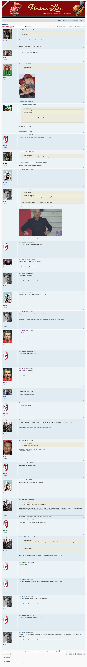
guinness (19, 662)
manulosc (24, 134)
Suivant (82, 651)
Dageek (23, 169)
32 (77, 26)
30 (73, 26)
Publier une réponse (6, 27)
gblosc (23, 440)
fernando (23, 29)
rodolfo (23, 50)
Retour (5, 43)
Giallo (23, 63)
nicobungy (24, 662)
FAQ (70, 20)
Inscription (75, 20)
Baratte (23, 189)
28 (69, 26)
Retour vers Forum (7, 657)
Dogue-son (24, 259)
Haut (83, 47)
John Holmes (24, 104)
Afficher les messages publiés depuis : (31, 651)
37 (84, 26)
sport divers (6, 24)
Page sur (62, 26)
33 (79, 26)
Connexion (82, 20)
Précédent (5, 651)
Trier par (52, 651)
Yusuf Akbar (24, 419)
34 (81, 26)
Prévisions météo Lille (62, 20)
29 (71, 26)
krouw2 (23, 330)
